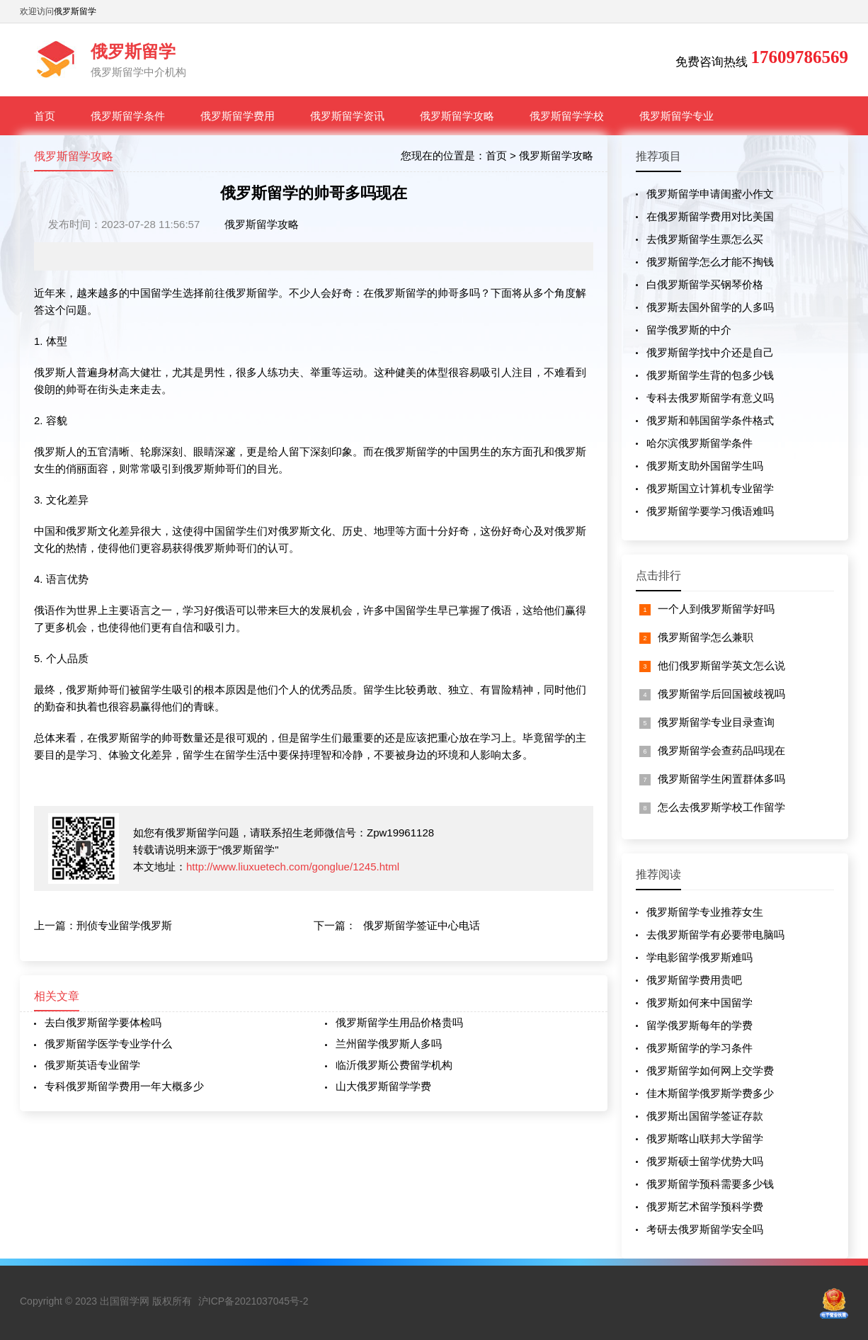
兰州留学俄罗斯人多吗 (389, 1044)
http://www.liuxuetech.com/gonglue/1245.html (292, 867)
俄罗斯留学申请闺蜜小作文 (710, 194)
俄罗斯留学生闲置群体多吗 (721, 779)
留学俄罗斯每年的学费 (699, 1025)
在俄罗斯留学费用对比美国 (710, 216)
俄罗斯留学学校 (567, 116)
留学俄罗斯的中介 (688, 330)
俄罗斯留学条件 (128, 116)
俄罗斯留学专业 (676, 116)
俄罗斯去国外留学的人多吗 (710, 307)
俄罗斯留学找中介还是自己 (710, 352)
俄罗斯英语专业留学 (92, 1065)
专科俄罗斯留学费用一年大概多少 (124, 1086)
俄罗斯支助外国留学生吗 (704, 466)
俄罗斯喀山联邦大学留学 (704, 1138)
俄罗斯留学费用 (237, 116)
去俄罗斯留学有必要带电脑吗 (715, 935)
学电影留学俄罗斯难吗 (699, 957)
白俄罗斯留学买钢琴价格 (704, 284)
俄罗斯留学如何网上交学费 (710, 1070)
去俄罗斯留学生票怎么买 (704, 239)
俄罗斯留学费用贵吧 (694, 980)
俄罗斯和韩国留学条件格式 (710, 420)
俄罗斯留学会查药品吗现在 (721, 750)
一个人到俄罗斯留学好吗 (716, 609)
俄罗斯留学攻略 (457, 116)
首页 (44, 116)
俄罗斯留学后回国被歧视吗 (721, 694)
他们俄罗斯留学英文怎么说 (721, 665)
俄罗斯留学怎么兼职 (705, 637)
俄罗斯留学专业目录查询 (716, 722)
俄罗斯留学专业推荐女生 (704, 912)
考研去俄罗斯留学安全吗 (704, 1229)
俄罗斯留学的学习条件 (699, 1048)
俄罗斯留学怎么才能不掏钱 (710, 262)
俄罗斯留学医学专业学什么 (108, 1044)
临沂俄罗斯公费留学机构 (394, 1065)
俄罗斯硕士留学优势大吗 (704, 1161)
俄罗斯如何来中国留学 (699, 1003)
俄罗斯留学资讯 (347, 116)
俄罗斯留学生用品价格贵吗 (399, 1022)
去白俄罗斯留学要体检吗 (103, 1022)
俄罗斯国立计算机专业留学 (710, 488)
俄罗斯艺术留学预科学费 (704, 1206)
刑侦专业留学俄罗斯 (124, 925)
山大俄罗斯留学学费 (383, 1086)
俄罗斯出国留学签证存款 (704, 1116)
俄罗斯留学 (75, 11)
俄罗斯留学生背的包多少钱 (710, 375)
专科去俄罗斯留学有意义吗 (710, 398)
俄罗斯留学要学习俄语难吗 (710, 511)
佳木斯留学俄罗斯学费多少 (710, 1093)
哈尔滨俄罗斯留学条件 (699, 443)
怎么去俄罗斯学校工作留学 (721, 807)
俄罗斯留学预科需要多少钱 (710, 1184)
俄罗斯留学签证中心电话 (421, 925)
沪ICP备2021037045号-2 (253, 1301)
